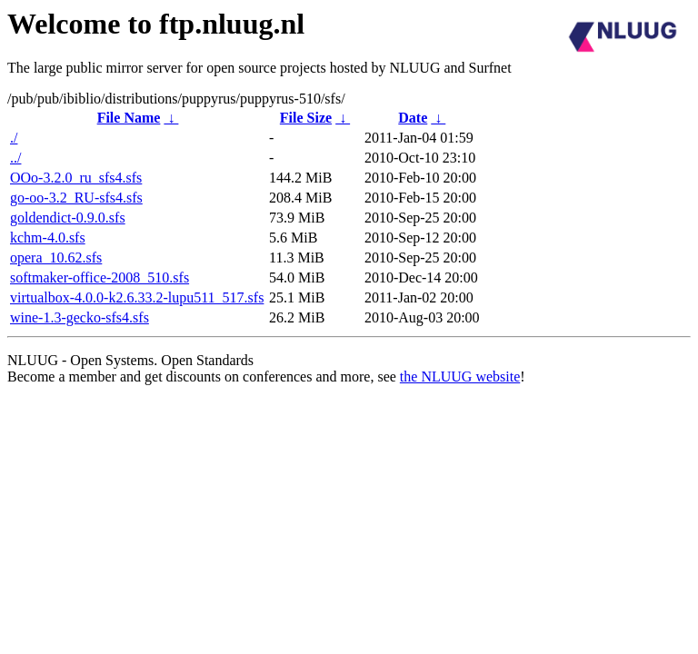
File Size (306, 117)
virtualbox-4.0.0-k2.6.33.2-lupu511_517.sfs (137, 297)
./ (13, 137)
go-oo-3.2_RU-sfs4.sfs (76, 197)
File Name (129, 117)
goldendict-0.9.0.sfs (67, 217)
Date (412, 117)
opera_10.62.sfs (56, 257)
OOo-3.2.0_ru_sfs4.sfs (76, 177)
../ (15, 157)
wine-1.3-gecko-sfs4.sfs (79, 317)
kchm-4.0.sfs (47, 237)
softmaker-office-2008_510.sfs (99, 277)
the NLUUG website (460, 376)
